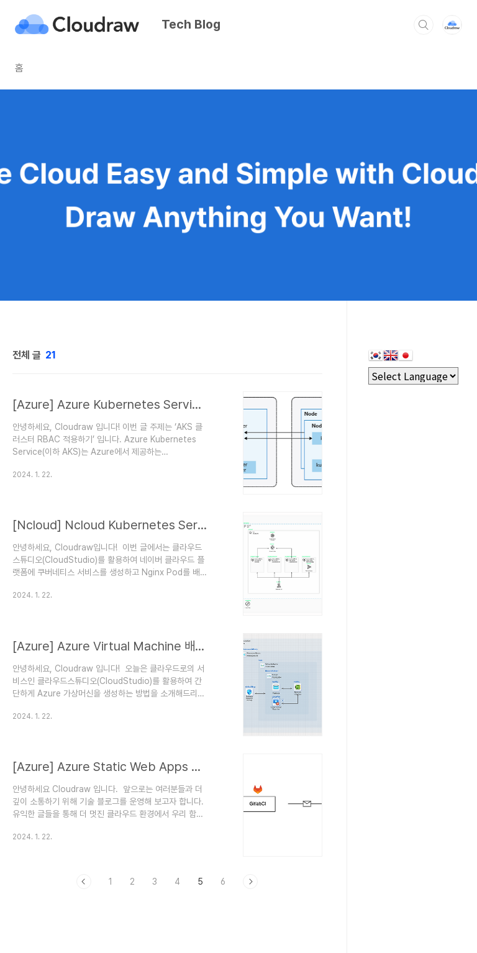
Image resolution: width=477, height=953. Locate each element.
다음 (250, 881)
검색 (423, 25)
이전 (83, 881)
